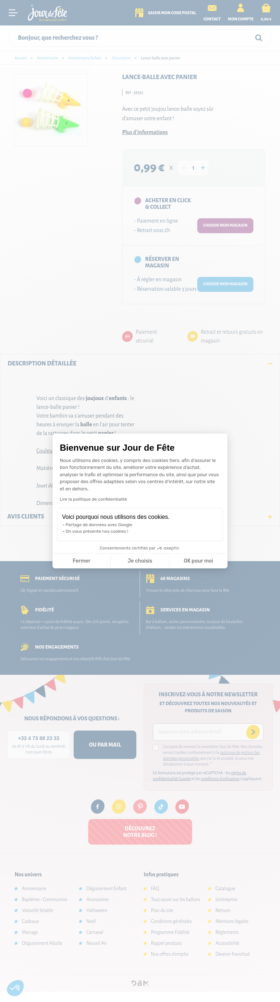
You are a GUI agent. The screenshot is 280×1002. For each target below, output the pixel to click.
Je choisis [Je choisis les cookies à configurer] (140, 561)
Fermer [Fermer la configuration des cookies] (81, 561)
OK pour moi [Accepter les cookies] (198, 561)
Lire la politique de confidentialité (93, 499)
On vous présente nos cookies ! (97, 531)
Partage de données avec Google (99, 524)
